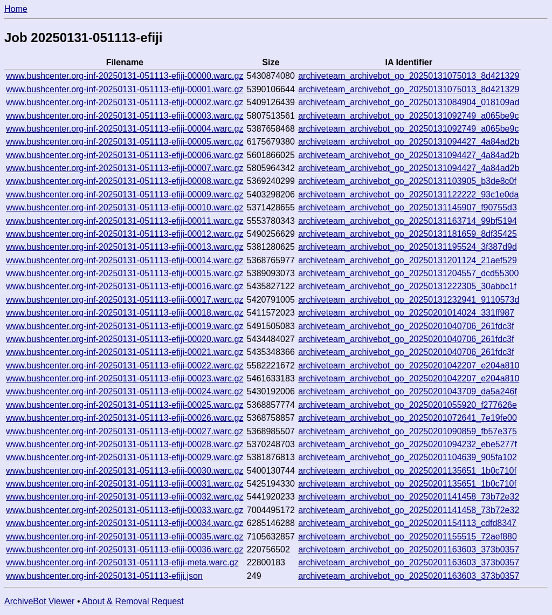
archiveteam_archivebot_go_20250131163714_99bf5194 (407, 221)
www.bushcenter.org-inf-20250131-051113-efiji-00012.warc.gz (124, 233)
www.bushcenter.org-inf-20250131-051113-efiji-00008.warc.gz (124, 181)
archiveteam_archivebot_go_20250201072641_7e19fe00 (407, 417)
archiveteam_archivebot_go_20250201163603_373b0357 (408, 549)
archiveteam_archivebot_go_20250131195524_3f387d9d (407, 246)
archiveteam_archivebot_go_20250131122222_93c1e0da (408, 194)
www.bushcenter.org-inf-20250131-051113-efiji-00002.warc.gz (124, 102)
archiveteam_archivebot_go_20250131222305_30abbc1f (407, 286)
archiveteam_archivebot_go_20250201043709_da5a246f (407, 391)
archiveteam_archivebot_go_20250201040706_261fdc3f (406, 326)
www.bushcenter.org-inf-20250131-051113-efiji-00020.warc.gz (124, 339)
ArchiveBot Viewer (39, 601)
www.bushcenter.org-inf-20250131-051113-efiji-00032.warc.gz (124, 496)
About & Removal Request (133, 601)
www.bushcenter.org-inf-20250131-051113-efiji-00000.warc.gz (124, 75)
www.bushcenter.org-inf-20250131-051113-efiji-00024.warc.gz (124, 391)
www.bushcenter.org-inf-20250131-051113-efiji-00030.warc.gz (124, 470)
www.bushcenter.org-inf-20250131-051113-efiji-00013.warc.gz (124, 246)
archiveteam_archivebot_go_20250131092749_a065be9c (408, 115)
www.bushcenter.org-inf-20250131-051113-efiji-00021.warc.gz (124, 352)
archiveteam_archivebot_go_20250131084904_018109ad (408, 102)
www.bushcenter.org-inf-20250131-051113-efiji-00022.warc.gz (124, 365)
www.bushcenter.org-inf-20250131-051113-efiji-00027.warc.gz (124, 431)
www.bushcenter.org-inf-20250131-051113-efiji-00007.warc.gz (124, 168)
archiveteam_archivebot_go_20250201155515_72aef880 (407, 536)
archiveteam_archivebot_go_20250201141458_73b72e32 (408, 496)
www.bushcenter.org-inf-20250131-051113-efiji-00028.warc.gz (124, 444)
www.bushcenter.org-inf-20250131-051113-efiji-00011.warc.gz (124, 221)
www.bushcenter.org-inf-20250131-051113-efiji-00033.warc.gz (124, 510)
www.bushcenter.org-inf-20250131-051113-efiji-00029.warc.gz (124, 457)
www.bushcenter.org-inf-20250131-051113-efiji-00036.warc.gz (124, 549)
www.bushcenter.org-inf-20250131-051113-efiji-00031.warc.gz (124, 483)
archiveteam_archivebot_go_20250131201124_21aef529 (407, 260)
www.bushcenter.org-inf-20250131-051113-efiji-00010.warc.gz (124, 207)
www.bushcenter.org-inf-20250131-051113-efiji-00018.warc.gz (124, 312)
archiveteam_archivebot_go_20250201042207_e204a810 (408, 365)
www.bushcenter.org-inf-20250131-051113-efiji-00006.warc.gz (124, 155)
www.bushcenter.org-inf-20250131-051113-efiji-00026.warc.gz (124, 417)
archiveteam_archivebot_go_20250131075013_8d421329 (408, 75)
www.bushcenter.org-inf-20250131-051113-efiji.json (104, 575)
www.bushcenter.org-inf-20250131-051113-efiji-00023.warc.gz (124, 378)
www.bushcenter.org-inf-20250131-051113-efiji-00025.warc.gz (124, 404)
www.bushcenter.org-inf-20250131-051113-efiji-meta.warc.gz (122, 562)
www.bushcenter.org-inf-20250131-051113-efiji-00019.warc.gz (124, 326)
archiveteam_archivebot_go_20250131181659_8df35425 (407, 233)
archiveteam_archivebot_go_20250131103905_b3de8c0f (407, 181)
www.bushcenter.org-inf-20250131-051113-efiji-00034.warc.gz (124, 523)
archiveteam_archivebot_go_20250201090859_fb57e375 (407, 431)
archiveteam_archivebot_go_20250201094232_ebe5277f (407, 444)
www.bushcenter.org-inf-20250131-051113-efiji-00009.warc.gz (124, 194)
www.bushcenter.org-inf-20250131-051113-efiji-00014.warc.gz (124, 260)
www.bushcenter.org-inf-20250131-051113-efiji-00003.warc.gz (124, 115)
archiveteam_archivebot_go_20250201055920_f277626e (407, 404)
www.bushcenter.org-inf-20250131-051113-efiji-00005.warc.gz (124, 141)
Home (15, 8)
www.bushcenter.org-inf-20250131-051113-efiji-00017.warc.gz (124, 299)
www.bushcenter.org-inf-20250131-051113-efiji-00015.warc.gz (124, 273)
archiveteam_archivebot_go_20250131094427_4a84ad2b (408, 141)
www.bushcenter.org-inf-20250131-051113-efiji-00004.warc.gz (124, 128)
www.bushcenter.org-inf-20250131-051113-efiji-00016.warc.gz (124, 286)
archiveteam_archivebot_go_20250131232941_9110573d (408, 299)
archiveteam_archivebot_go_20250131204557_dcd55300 (408, 273)
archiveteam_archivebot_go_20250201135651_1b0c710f (407, 470)
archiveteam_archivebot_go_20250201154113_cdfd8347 (407, 523)
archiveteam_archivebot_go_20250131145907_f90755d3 (407, 207)
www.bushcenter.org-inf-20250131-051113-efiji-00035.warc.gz (124, 536)
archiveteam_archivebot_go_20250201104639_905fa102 (407, 457)
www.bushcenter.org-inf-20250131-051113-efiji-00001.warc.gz (124, 89)
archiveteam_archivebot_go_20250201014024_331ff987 (406, 312)
